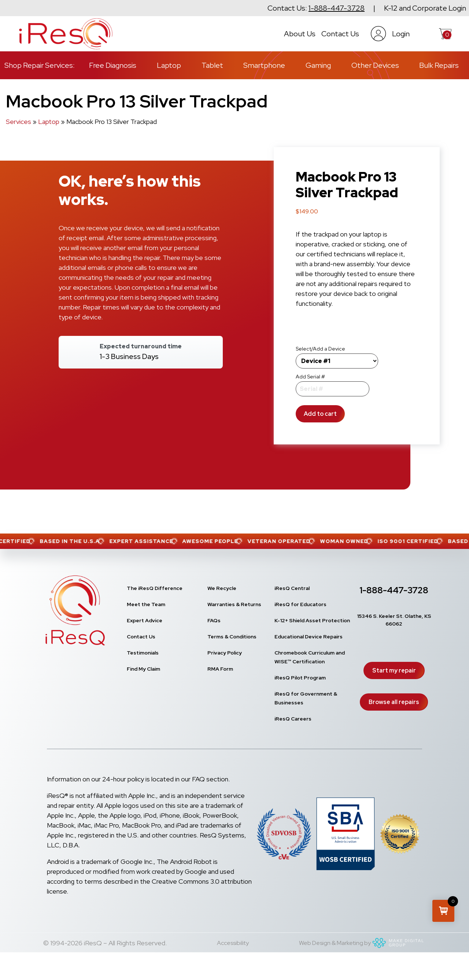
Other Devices (375, 65)
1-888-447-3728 (337, 8)
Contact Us (340, 34)
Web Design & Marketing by (362, 942)
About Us (299, 34)
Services (18, 121)
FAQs (214, 620)
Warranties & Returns (234, 604)
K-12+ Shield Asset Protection (312, 620)
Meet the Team (146, 604)
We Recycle (221, 588)
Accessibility (233, 943)
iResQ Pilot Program (300, 677)
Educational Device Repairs (308, 636)
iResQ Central (292, 588)
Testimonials (143, 652)
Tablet (212, 65)
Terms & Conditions (231, 636)
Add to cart (320, 414)
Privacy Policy (224, 652)
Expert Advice (144, 620)
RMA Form (220, 669)
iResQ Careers (292, 718)
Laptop (169, 65)
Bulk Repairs (439, 65)
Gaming (318, 65)
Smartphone (264, 65)
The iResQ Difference (154, 588)
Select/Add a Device (320, 348)
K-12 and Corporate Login (425, 8)
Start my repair (394, 670)
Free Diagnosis (112, 65)
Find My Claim (143, 669)
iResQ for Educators (300, 604)
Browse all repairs (394, 702)
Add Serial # (310, 376)
